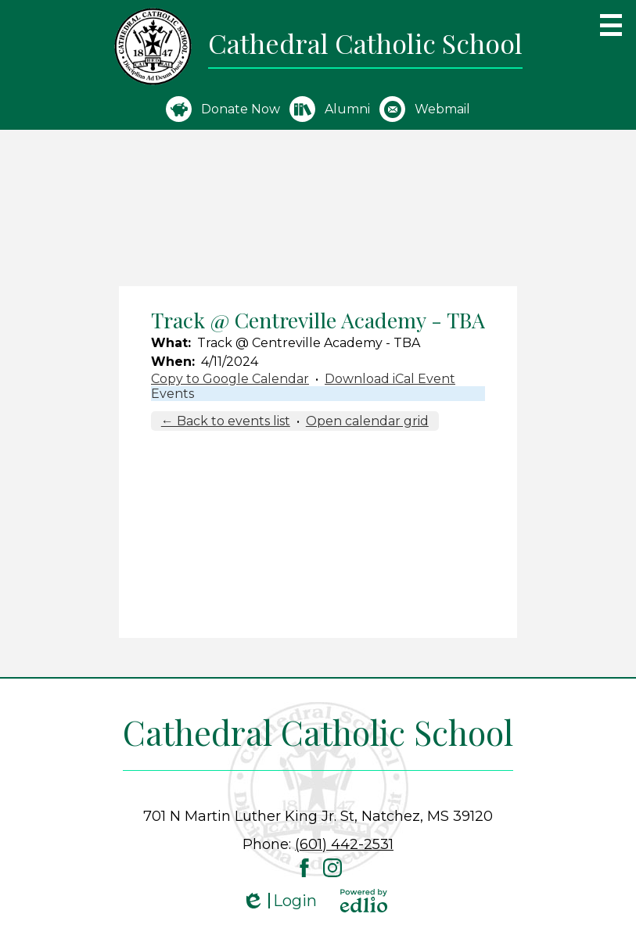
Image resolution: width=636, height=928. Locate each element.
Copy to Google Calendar (230, 378)
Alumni (329, 109)
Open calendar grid (367, 421)
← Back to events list (225, 421)
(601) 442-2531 (344, 844)
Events (172, 393)
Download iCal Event (390, 378)
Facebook (304, 867)
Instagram (332, 867)
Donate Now (223, 109)
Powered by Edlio (363, 900)
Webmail (424, 109)
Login (279, 901)
